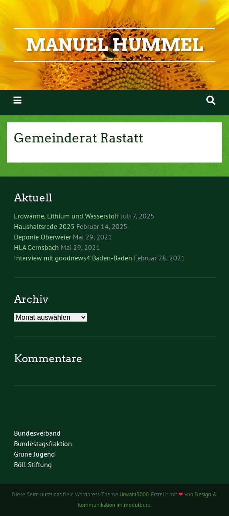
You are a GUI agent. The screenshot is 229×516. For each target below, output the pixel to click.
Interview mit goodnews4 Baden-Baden (73, 257)
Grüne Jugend (34, 454)
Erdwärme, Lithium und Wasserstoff (66, 215)
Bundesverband (37, 433)
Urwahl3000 (134, 494)
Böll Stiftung (33, 464)
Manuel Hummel (114, 45)
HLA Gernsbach (36, 247)
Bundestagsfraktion (43, 443)
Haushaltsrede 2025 (44, 226)
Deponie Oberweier (42, 236)
